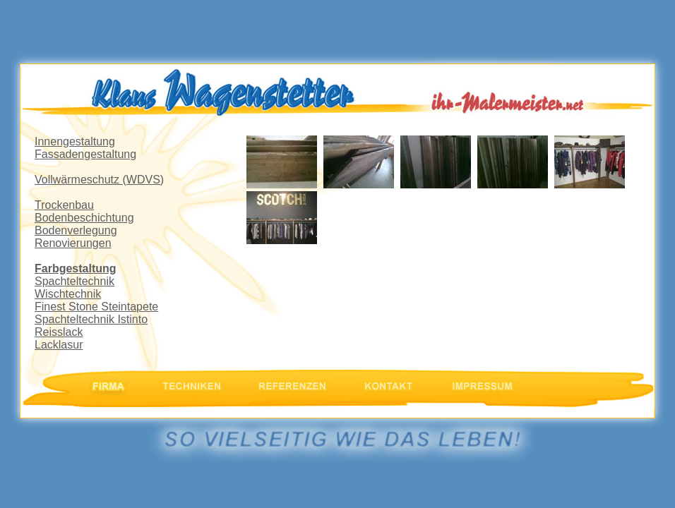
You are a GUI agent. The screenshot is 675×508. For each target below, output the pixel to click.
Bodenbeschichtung (84, 218)
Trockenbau (64, 205)
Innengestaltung (75, 141)
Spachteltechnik (74, 281)
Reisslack (59, 332)
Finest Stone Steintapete (96, 307)
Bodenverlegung (76, 230)
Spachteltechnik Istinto (91, 319)
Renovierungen (73, 243)
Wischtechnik (68, 294)
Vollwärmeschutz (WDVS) (99, 180)
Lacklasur (59, 345)
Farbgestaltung (76, 268)
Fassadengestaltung (85, 154)
